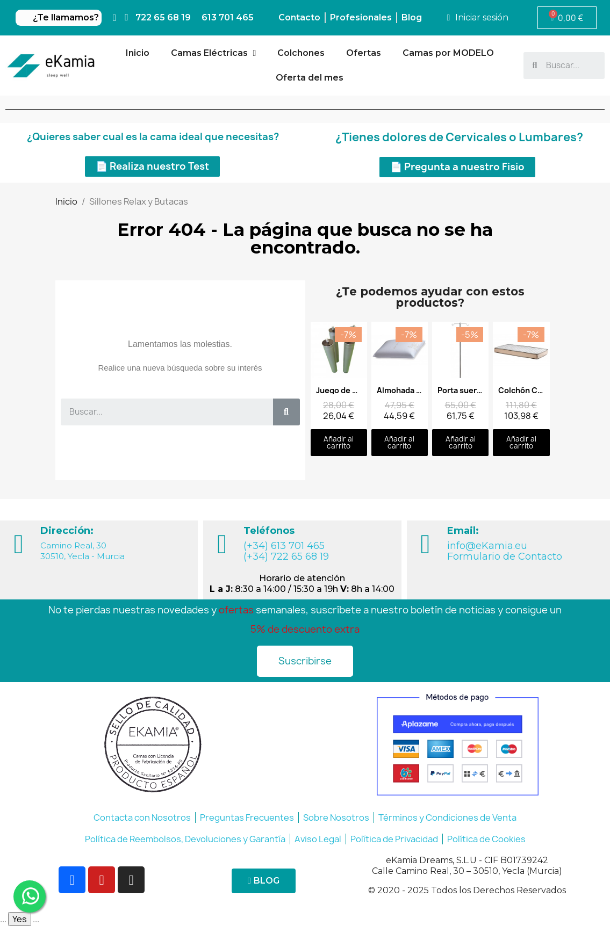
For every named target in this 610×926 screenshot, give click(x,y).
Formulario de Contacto (504, 556)
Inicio (137, 53)
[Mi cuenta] (477, 17)
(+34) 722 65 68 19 (286, 556)
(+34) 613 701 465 (284, 546)
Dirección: (67, 531)
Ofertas (363, 53)
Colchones (301, 53)
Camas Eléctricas (213, 53)
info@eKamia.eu (487, 546)
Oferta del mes (309, 78)
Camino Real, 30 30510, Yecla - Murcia (82, 550)
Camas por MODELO (448, 53)
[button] (152, 166)
